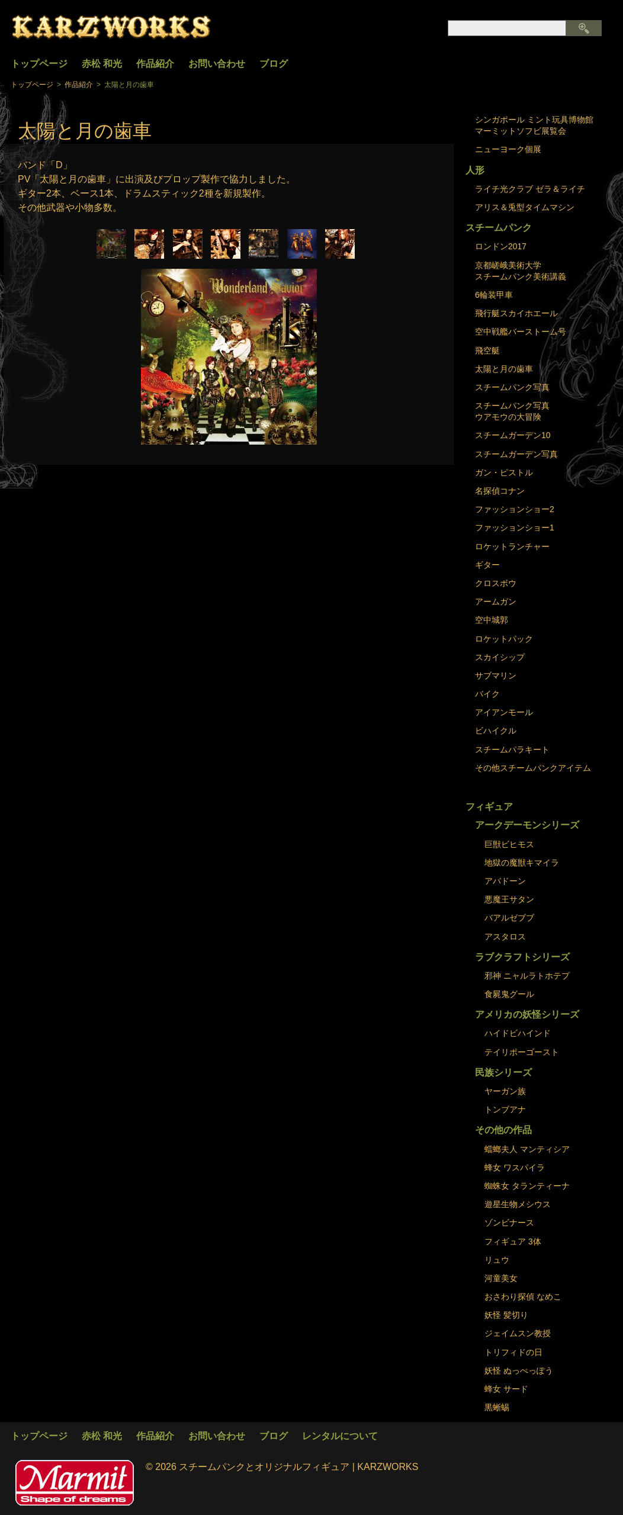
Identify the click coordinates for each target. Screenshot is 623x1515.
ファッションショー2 (514, 509)
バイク (487, 694)
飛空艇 (487, 350)
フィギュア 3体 (512, 1241)
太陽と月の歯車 (504, 369)
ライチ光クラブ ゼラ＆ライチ (530, 189)
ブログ (273, 64)
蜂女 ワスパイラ (514, 1167)
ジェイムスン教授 (517, 1333)
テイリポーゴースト (521, 1052)
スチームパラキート (512, 749)
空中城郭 (491, 620)
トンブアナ (505, 1109)
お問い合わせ (216, 64)
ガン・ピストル (504, 472)
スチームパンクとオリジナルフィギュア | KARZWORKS (298, 1467)
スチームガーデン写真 (516, 454)
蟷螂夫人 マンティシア (527, 1149)
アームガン (495, 601)
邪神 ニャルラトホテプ (527, 975)
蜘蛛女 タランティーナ (527, 1186)
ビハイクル (495, 730)
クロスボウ (495, 583)
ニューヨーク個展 (508, 149)
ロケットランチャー (512, 546)
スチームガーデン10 (513, 435)
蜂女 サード (506, 1389)
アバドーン (505, 881)
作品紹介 (155, 64)
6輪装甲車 (494, 295)
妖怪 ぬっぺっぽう (518, 1370)
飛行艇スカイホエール (516, 313)
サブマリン (495, 675)
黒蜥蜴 (496, 1407)
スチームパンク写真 (512, 387)
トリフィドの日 (513, 1352)
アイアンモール (504, 712)
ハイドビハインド (517, 1033)
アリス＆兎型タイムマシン (524, 207)
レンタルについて (340, 1436)
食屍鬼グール (509, 994)
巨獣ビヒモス (509, 844)
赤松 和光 (102, 64)
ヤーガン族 (505, 1091)
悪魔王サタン (509, 899)
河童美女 (501, 1278)
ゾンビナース (509, 1222)
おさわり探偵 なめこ (522, 1296)
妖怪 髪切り (506, 1315)
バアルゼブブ (509, 917)
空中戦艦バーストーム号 (520, 331)
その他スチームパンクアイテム (533, 768)
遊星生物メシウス (517, 1204)
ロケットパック (504, 639)
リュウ (496, 1260)
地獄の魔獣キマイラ (521, 862)
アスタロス (505, 936)
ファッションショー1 (514, 527)
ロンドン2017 (500, 246)
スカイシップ (500, 657)
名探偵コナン (500, 491)
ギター (487, 565)
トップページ (39, 64)
